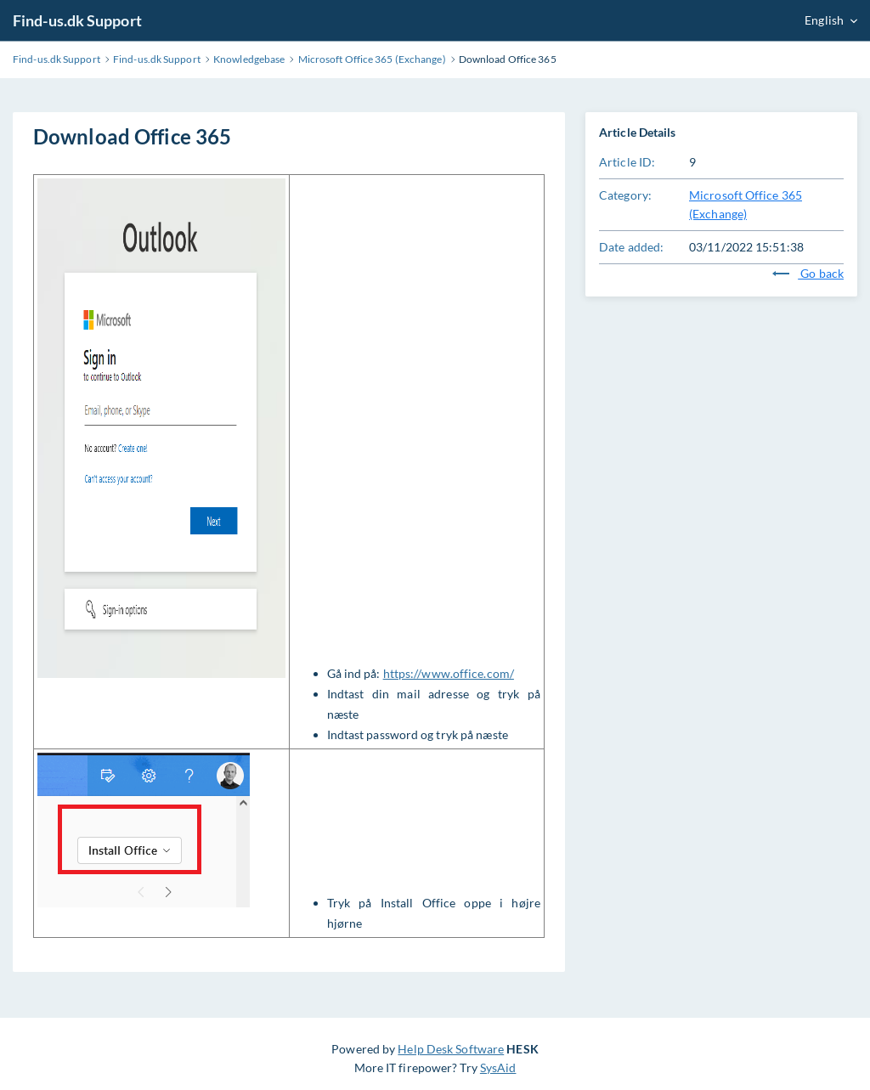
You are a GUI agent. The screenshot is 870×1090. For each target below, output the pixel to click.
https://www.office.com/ (448, 673)
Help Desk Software (451, 1049)
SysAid (498, 1067)
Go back (808, 273)
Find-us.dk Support (77, 20)
